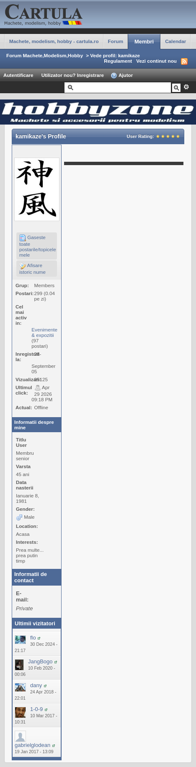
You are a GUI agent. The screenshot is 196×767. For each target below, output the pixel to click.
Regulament (118, 61)
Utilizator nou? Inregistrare (72, 75)
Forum (115, 41)
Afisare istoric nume (32, 268)
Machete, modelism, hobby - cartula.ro (54, 41)
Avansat (186, 87)
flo (33, 637)
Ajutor (122, 75)
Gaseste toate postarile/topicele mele (37, 245)
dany (36, 685)
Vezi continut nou (156, 61)
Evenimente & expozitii (44, 332)
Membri (144, 41)
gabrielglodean (32, 745)
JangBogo (40, 661)
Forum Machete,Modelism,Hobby (44, 55)
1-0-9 (36, 709)
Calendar (175, 41)
